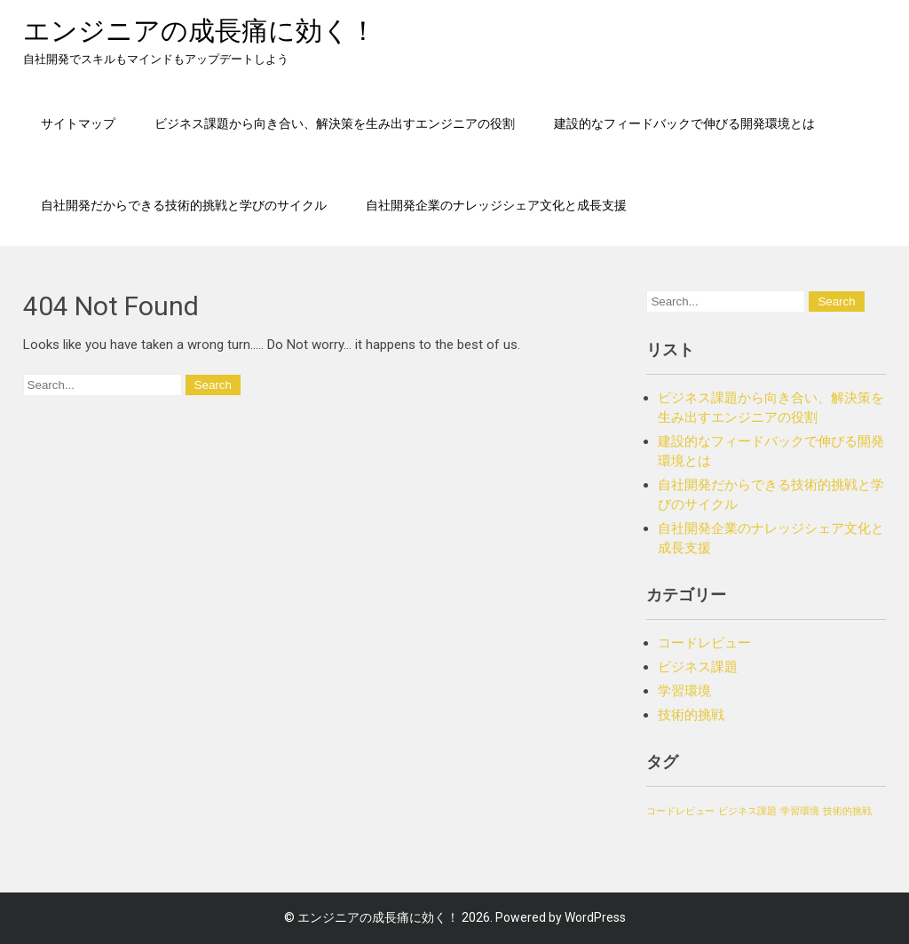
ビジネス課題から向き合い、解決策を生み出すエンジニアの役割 (334, 123)
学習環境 (684, 691)
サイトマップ (78, 123)
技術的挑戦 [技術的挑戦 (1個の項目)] (847, 811)
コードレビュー (704, 643)
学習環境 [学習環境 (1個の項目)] (799, 811)
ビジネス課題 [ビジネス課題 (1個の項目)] (747, 811)
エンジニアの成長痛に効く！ (199, 30)
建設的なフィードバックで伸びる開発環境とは (684, 123)
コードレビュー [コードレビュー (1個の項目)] (680, 811)
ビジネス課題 (698, 667)
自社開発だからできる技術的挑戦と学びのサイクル (184, 204)
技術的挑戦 (691, 715)
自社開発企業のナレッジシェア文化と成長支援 (496, 204)
